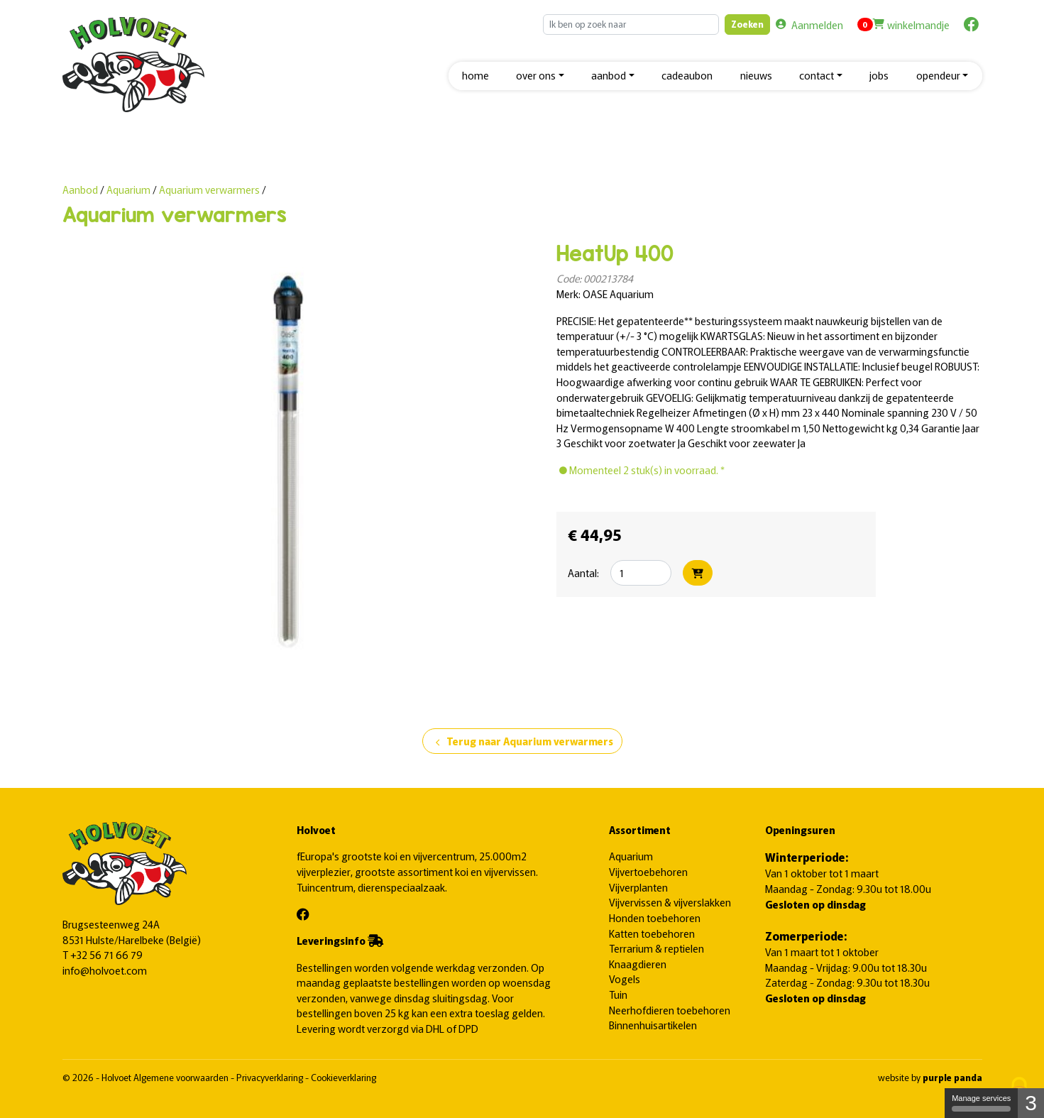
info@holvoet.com (104, 970)
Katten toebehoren (652, 933)
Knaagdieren (637, 963)
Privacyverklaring (270, 1077)
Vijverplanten (638, 886)
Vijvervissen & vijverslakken (670, 901)
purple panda (952, 1077)
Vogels (624, 978)
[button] (540, 76)
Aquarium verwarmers (209, 189)
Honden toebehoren (654, 917)
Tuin (618, 994)
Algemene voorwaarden (182, 1077)
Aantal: (583, 572)
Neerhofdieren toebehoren (669, 1009)
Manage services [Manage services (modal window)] (981, 1103)
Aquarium (129, 189)
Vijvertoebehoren (648, 871)
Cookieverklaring (343, 1077)
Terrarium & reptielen (656, 948)
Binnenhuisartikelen (653, 1024)
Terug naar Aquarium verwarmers (522, 741)
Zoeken (747, 24)
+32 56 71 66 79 (106, 954)
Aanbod (80, 189)
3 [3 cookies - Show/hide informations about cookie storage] (1031, 1102)
